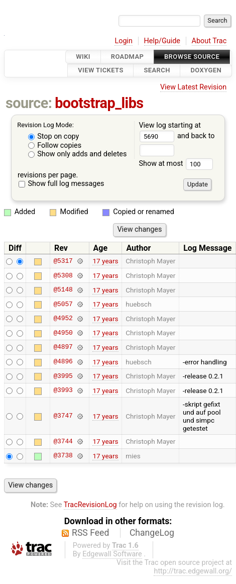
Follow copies (55, 145)
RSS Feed (90, 533)
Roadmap (127, 56)
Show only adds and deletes (77, 154)
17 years (105, 261)
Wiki (83, 56)
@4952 (62, 318)
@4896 (62, 361)
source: (29, 103)
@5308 (62, 275)
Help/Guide (162, 41)
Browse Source (191, 56)
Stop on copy (53, 136)
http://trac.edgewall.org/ (193, 571)
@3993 (62, 390)
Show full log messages (61, 183)
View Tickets (100, 70)
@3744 (62, 441)
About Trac (209, 41)
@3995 (62, 375)
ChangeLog (152, 533)
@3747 (62, 416)
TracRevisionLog (90, 505)
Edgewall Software (112, 554)
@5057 (62, 304)
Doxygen (205, 70)
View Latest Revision (193, 87)
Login (123, 41)
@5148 (62, 290)
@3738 (62, 455)
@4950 (62, 332)
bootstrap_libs (99, 103)
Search (157, 70)
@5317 (62, 260)
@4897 (62, 347)
